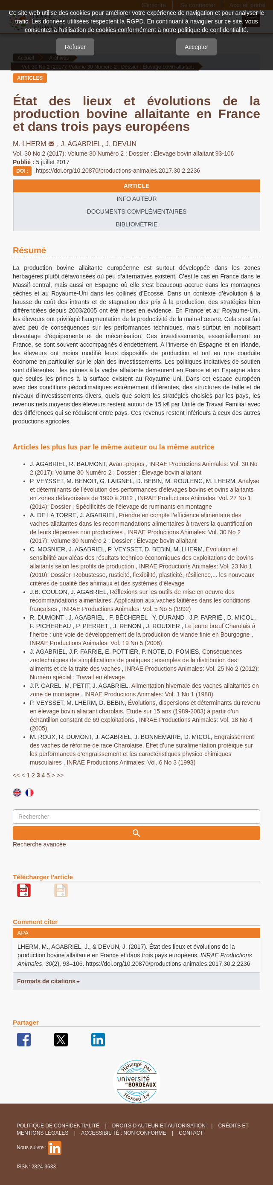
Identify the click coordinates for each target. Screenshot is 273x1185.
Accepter (196, 46)
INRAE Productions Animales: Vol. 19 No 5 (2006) (96, 643)
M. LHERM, (37, 144)
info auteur (136, 198)
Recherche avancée (39, 844)
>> (60, 775)
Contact (191, 1133)
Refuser (75, 46)
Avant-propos (127, 464)
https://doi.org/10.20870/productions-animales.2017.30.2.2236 (118, 170)
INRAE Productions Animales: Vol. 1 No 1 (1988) (148, 694)
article (137, 186)
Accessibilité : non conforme (123, 1133)
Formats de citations (48, 981)
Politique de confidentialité (58, 1126)
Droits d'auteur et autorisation (159, 1126)
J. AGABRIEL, (83, 144)
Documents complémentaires (137, 211)
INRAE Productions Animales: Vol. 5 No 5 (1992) (126, 609)
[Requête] (136, 816)
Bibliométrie (136, 224)
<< (16, 775)
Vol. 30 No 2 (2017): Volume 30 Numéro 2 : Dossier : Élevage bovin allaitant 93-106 (123, 153)
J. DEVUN (120, 144)
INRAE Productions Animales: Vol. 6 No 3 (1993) (131, 762)
